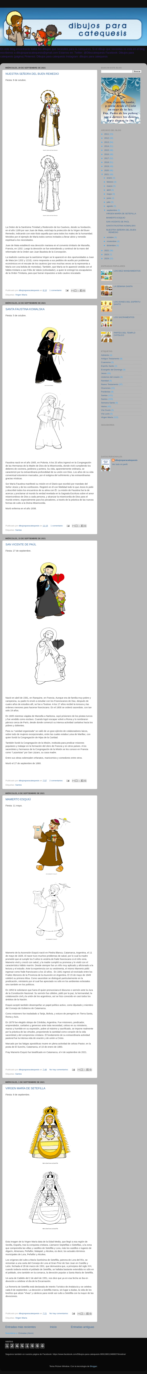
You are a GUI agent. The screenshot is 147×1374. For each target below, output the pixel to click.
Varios (104, 406)
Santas (18, 530)
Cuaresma (106, 362)
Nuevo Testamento (109, 384)
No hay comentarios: (59, 1069)
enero (110, 178)
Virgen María (21, 295)
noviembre (112, 241)
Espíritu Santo (107, 366)
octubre (110, 237)
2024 (106, 258)
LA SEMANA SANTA (123, 286)
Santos (18, 785)
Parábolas (105, 392)
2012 (106, 138)
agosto (110, 206)
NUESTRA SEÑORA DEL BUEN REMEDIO (32, 73)
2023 (106, 254)
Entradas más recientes (20, 1327)
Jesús (103, 373)
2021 (106, 174)
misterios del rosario (110, 377)
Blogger (93, 1366)
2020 (106, 170)
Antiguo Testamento (110, 358)
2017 (106, 158)
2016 (106, 154)
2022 (106, 250)
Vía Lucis (105, 414)
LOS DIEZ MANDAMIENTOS (127, 271)
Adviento (105, 355)
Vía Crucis (106, 410)
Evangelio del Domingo (111, 370)
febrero (110, 182)
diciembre (111, 245)
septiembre (112, 210)
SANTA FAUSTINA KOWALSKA (25, 309)
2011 (106, 134)
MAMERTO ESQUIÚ (18, 799)
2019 (106, 166)
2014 (106, 146)
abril (109, 190)
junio (109, 198)
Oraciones (106, 388)
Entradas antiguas (82, 1327)
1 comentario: (56, 290)
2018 (106, 162)
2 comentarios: (56, 780)
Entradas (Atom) (26, 1333)
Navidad (105, 381)
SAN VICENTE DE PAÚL (21, 544)
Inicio (53, 1327)
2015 (106, 150)
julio (109, 202)
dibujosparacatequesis (126, 460)
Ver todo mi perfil (119, 464)
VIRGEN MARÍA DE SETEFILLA (25, 1088)
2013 (106, 142)
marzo (110, 186)
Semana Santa (108, 403)
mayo (109, 194)
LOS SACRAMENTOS (124, 317)
